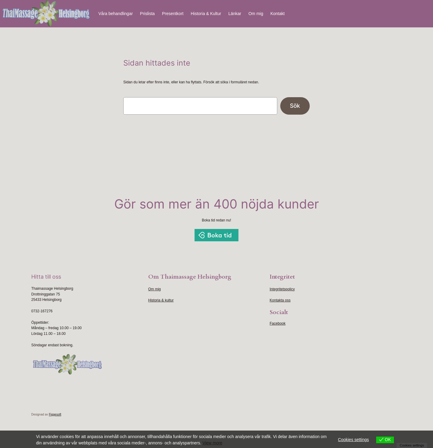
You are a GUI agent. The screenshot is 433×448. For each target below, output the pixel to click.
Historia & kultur (161, 300)
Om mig (154, 289)
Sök (295, 105)
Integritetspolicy (282, 289)
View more (212, 442)
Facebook (278, 323)
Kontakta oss (280, 300)
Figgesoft (55, 414)
